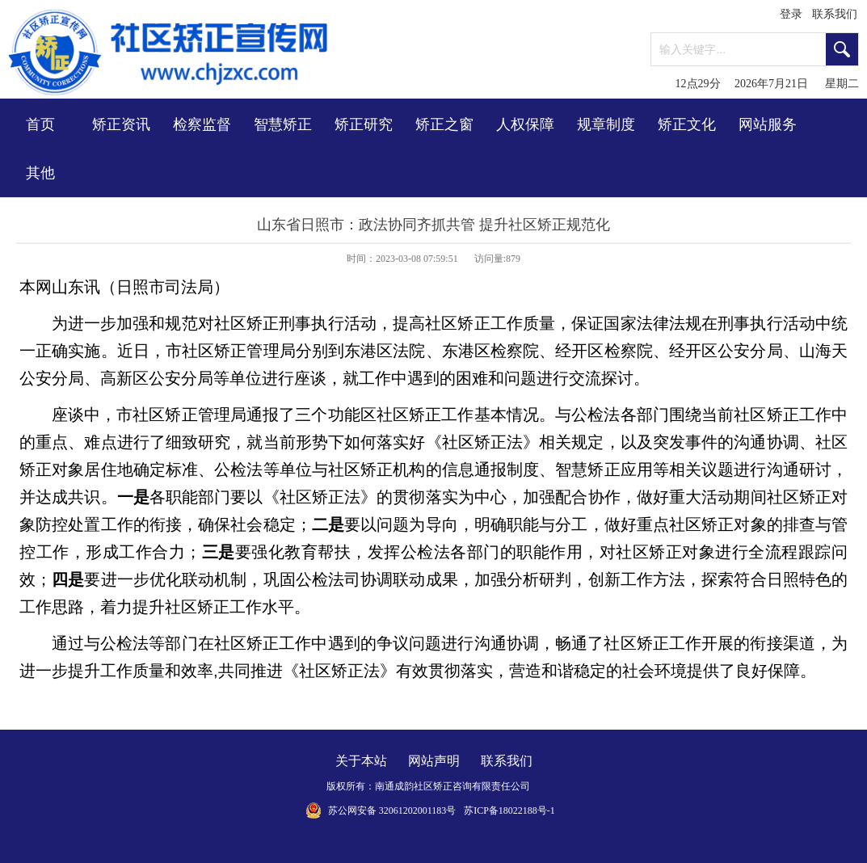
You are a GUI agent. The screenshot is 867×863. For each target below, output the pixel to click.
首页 (40, 124)
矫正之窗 (444, 124)
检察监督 (202, 124)
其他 (40, 173)
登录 (791, 14)
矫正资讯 (121, 124)
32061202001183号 (418, 810)
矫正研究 (364, 124)
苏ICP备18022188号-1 (509, 810)
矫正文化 (687, 124)
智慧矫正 (283, 124)
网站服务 (768, 124)
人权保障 (525, 124)
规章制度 (606, 124)
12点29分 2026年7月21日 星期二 (768, 84)
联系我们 (834, 14)
